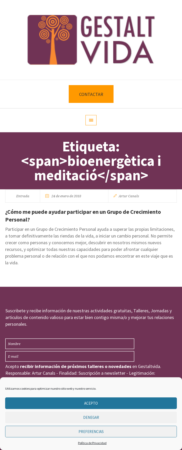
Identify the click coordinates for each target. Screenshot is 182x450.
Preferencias (91, 431)
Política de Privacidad (92, 443)
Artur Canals (129, 196)
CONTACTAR (91, 94)
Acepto (91, 403)
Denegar (91, 417)
